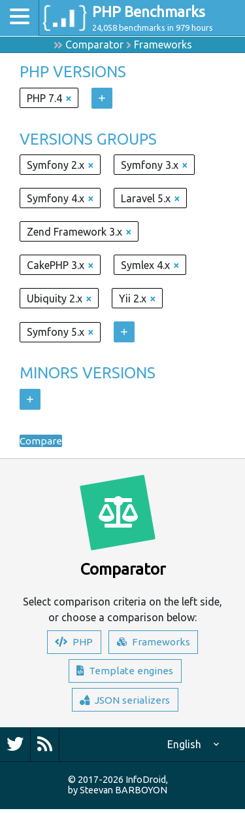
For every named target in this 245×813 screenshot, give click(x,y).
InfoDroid (145, 783)
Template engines (125, 673)
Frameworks (163, 44)
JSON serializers (125, 703)
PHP (73, 643)
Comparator (94, 44)
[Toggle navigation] (19, 18)
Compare (41, 440)
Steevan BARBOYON (123, 794)
